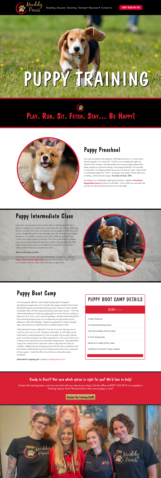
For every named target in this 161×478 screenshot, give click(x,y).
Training (82, 7)
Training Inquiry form (57, 359)
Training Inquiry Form (59, 388)
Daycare (61, 7)
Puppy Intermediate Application (30, 259)
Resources (93, 7)
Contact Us (106, 7)
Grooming (72, 7)
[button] (87, 8)
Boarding (50, 7)
